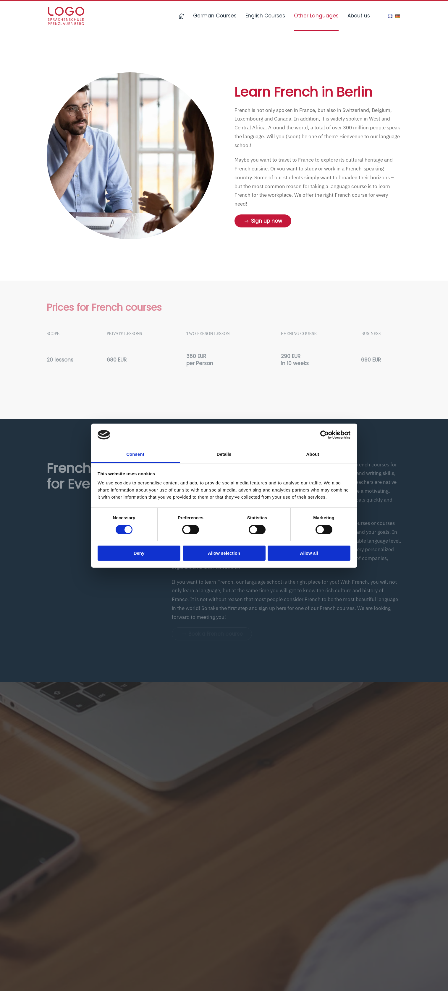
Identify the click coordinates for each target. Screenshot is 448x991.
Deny (139, 553)
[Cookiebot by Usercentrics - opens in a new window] (324, 434)
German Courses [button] (215, 15)
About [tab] (312, 454)
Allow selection (224, 553)
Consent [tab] (135, 454)
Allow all (309, 553)
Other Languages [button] (316, 15)
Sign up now (263, 220)
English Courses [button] (265, 15)
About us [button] (358, 15)
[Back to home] (66, 16)
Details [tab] (224, 454)
